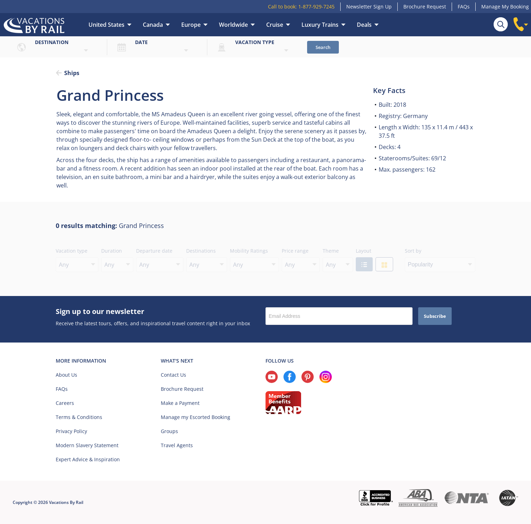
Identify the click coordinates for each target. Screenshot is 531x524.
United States (106, 25)
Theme (331, 250)
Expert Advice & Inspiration (88, 459)
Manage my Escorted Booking (195, 417)
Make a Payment (180, 403)
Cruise (274, 25)
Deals (364, 25)
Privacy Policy (71, 431)
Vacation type (254, 42)
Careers (65, 403)
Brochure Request (424, 6)
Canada (153, 25)
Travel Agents (177, 445)
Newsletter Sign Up (369, 6)
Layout (363, 250)
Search (323, 47)
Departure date (154, 250)
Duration (111, 250)
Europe (191, 25)
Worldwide (233, 25)
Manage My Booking (505, 6)
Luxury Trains (319, 25)
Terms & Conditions (79, 417)
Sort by (413, 250)
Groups (169, 431)
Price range (295, 250)
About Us (66, 374)
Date (141, 42)
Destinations (201, 250)
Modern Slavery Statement (87, 445)
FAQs (464, 6)
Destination (51, 42)
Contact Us (173, 374)
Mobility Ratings (249, 250)
